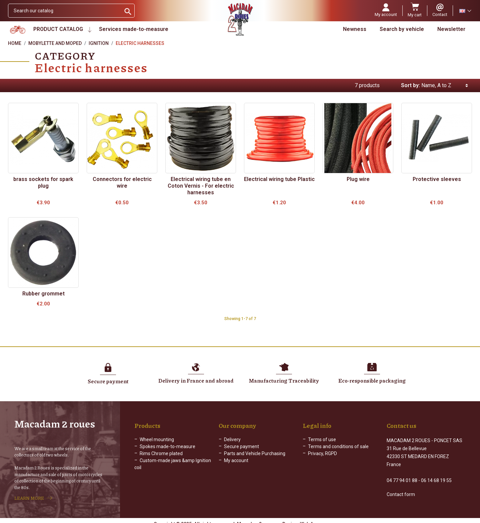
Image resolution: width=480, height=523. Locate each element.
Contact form (401, 488)
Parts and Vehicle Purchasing (254, 453)
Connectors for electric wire (122, 182)
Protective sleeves (437, 179)
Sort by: (410, 85)
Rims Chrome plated (161, 453)
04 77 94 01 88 (402, 474)
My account (236, 460)
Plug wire (358, 179)
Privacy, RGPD (322, 453)
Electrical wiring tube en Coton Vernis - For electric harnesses (201, 186)
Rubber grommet (43, 293)
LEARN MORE (29, 495)
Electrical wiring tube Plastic (279, 179)
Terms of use (322, 439)
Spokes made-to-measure (167, 446)
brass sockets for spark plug (43, 182)
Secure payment (241, 446)
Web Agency (313, 518)
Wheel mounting (157, 439)
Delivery (232, 439)
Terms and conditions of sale (338, 446)
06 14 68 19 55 (436, 474)
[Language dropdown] (465, 11)
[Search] (64, 10)
